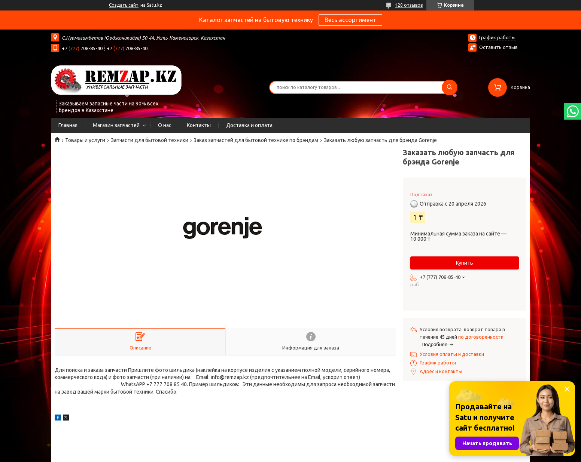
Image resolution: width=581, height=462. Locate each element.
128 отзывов (409, 5)
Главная (67, 125)
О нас (164, 125)
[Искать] (449, 87)
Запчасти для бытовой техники (149, 140)
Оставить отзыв (498, 47)
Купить (464, 263)
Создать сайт (124, 5)
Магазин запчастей (116, 125)
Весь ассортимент (350, 19)
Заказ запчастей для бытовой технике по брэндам (256, 140)
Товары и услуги (85, 140)
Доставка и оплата (249, 125)
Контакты (199, 125)
